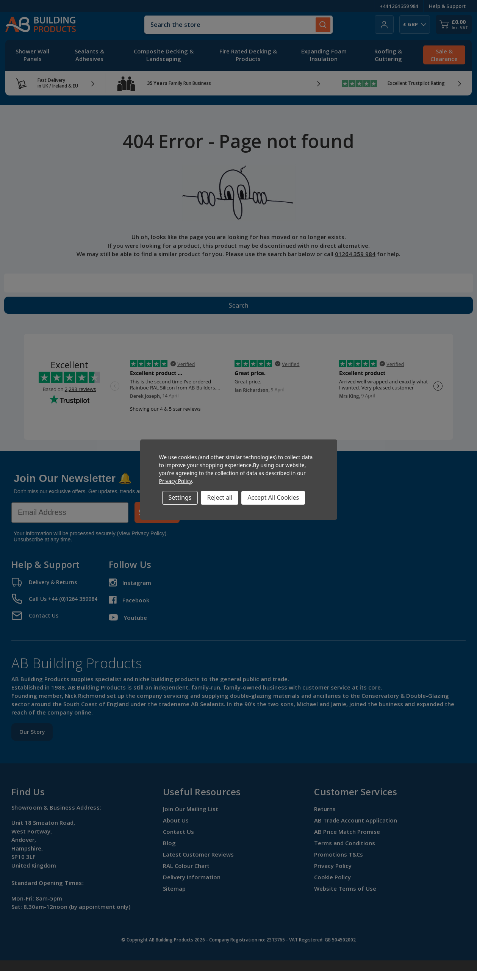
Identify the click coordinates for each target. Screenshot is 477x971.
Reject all (219, 497)
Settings (180, 497)
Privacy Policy (175, 481)
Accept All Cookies (273, 497)
